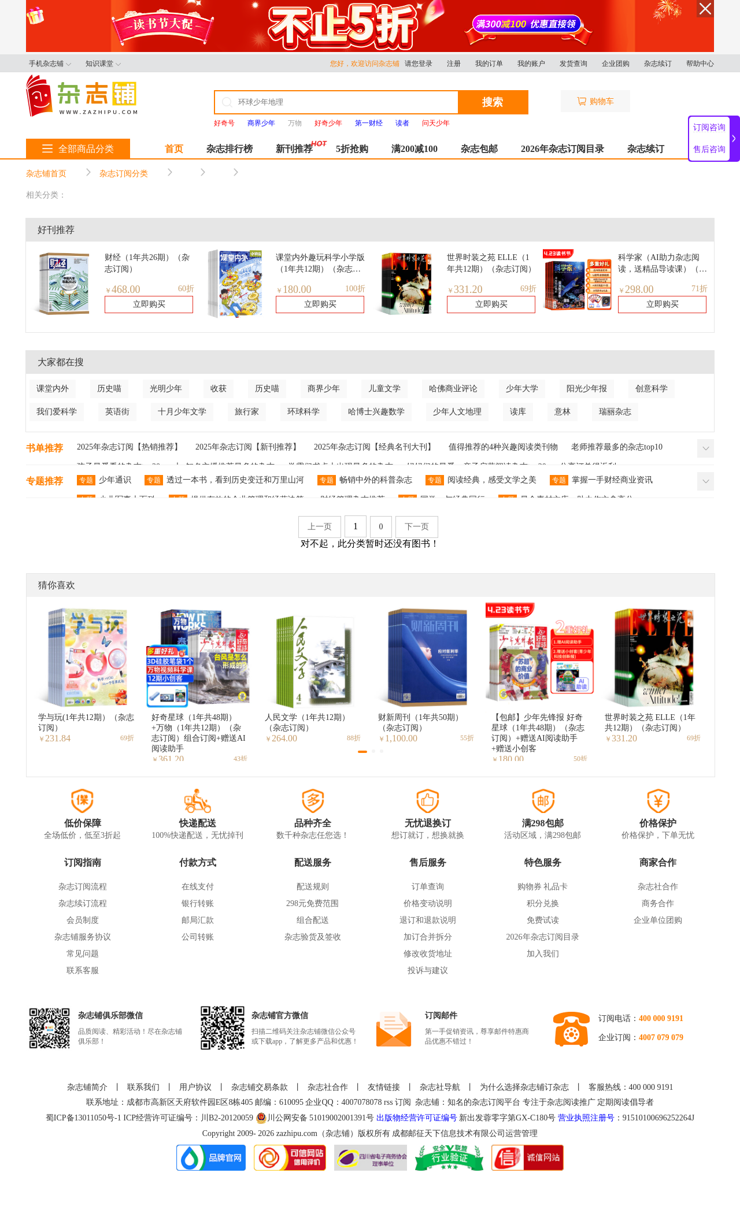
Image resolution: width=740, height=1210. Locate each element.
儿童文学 (384, 388)
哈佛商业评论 (453, 388)
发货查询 (573, 64)
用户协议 (195, 1087)
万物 (295, 123)
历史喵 (109, 388)
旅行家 (247, 411)
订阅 (403, 1102)
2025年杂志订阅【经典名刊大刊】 (374, 447)
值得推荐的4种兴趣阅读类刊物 (503, 447)
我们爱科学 (56, 411)
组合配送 (313, 920)
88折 (354, 738)
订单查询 (428, 886)
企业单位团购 (658, 920)
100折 (355, 288)
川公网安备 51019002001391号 (315, 1118)
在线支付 (198, 886)
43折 (240, 759)
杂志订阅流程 (82, 886)
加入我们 (543, 953)
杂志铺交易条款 (259, 1087)
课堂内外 (52, 388)
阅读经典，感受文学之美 (481, 480)
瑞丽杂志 (615, 411)
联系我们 (143, 1087)
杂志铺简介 (87, 1087)
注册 (454, 64)
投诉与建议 (428, 970)
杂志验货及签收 (312, 937)
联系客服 (82, 970)
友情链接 (384, 1087)
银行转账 (198, 903)
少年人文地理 (457, 411)
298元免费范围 (312, 903)
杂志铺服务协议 (82, 937)
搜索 (492, 102)
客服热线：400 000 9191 (631, 1087)
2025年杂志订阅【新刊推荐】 (248, 447)
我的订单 (489, 64)
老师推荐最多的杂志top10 (617, 447)
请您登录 (418, 64)
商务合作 (658, 903)
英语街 (117, 411)
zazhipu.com (296, 1133)
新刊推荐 (294, 149)
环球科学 (303, 411)
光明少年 (166, 388)
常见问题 (82, 953)
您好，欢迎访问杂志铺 (367, 64)
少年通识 (104, 480)
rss (388, 1102)
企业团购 (616, 64)
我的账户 (531, 64)
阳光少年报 (587, 388)
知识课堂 (103, 64)
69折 (528, 288)
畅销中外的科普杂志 (364, 480)
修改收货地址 (428, 953)
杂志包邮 (479, 149)
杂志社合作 (658, 886)
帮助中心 (700, 64)
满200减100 (414, 149)
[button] (362, 752)
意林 (562, 411)
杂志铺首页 (46, 173)
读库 (518, 411)
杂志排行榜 (229, 149)
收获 (218, 388)
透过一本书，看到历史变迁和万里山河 (224, 480)
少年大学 (522, 388)
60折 (186, 288)
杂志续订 (658, 64)
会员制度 (82, 920)
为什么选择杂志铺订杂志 (524, 1087)
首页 (174, 149)
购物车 (595, 101)
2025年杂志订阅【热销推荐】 (129, 447)
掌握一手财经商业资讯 (601, 480)
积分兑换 (543, 903)
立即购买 (149, 304)
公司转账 (198, 937)
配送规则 (313, 886)
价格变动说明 (428, 903)
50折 (580, 759)
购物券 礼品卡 (542, 886)
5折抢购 (352, 149)
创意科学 (651, 388)
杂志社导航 (440, 1087)
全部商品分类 (78, 149)
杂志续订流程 (82, 903)
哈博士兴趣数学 (376, 411)
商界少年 (324, 388)
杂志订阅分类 (123, 173)
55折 (467, 738)
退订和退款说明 (427, 920)
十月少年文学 (182, 411)
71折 (699, 288)
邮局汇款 (198, 920)
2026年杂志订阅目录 (562, 149)
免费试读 (543, 920)
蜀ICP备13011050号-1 (84, 1118)
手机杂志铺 (50, 64)
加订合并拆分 (428, 937)
